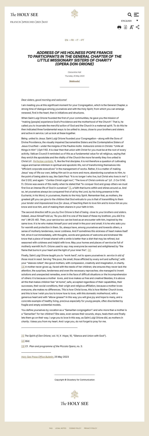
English (127, 21)
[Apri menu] (136, 14)
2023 (38, 22)
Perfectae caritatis (43, 161)
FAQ (50, 428)
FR (72, 40)
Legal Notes (60, 428)
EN (66, 40)
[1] (70, 187)
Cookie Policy (75, 428)
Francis (16, 22)
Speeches (28, 22)
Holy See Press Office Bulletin (37, 356)
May (45, 22)
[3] (23, 266)
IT (77, 40)
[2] (89, 250)
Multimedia (74, 81)
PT (82, 40)
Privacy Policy (90, 428)
